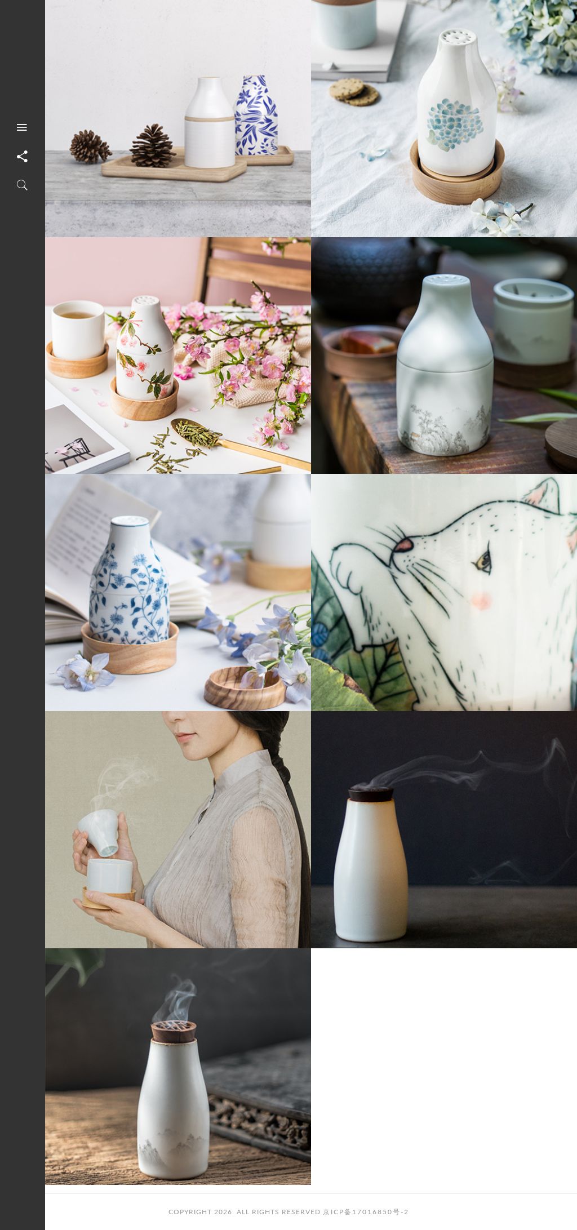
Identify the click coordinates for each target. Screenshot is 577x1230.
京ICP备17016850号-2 (366, 1211)
